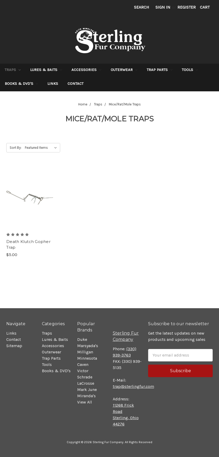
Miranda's (86, 395)
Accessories (86, 69)
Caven (82, 364)
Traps (13, 69)
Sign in (162, 7)
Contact (75, 83)
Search (141, 7)
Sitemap (14, 345)
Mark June (87, 389)
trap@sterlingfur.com (133, 386)
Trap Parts (159, 69)
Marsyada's (87, 345)
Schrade (84, 377)
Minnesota (87, 358)
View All (84, 402)
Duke (82, 339)
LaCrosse (85, 383)
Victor (82, 370)
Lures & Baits (46, 69)
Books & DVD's (21, 83)
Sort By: (15, 148)
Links (52, 83)
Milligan (85, 351)
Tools (190, 69)
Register (186, 7)
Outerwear (124, 69)
